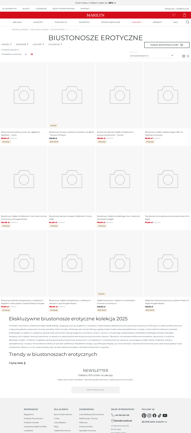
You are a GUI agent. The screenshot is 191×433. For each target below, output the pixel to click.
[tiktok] (159, 415)
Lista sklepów (60, 422)
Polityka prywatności (33, 418)
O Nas (56, 418)
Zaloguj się (169, 8)
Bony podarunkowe (63, 414)
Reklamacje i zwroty (88, 418)
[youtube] (165, 415)
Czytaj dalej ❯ (17, 363)
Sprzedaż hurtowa (87, 430)
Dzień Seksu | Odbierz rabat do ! (95, 2)
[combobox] (151, 55)
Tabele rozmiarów (62, 430)
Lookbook (28, 430)
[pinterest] (144, 415)
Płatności (83, 422)
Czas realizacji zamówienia (91, 414)
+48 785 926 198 (120, 415)
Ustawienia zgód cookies (35, 426)
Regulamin (29, 414)
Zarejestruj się (182, 8)
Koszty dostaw (86, 426)
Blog (56, 426)
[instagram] (149, 415)
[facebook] (154, 415)
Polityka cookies (31, 422)
